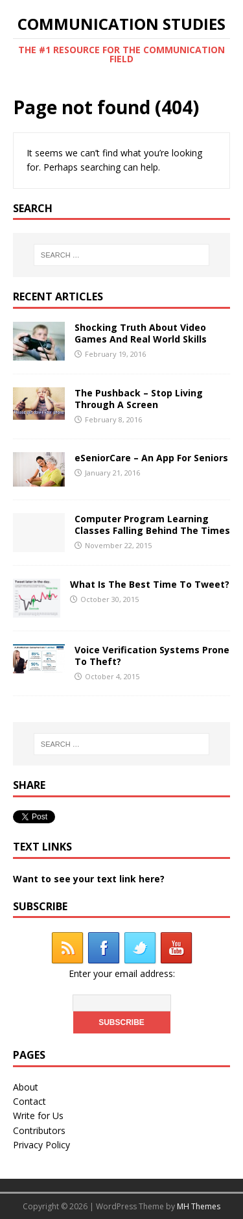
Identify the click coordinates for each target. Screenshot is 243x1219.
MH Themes (198, 1206)
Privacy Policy (41, 1145)
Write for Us (38, 1115)
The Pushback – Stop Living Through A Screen (139, 399)
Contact (29, 1101)
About (25, 1087)
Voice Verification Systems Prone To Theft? (152, 656)
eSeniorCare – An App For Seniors (151, 458)
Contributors (39, 1130)
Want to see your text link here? (89, 879)
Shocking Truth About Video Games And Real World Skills (141, 333)
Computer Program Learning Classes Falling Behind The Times (152, 525)
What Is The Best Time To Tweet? (149, 584)
